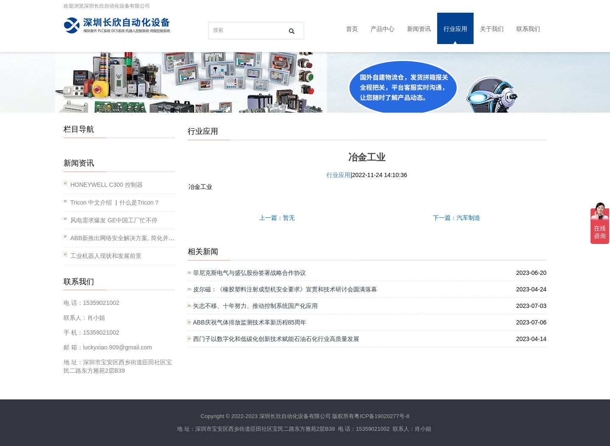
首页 (352, 28)
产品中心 (382, 28)
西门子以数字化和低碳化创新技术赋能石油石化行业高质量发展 (276, 338)
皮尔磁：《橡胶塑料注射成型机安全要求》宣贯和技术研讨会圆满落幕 (285, 289)
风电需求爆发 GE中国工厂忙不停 (114, 220)
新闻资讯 (419, 28)
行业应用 (455, 28)
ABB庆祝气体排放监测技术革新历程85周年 (250, 322)
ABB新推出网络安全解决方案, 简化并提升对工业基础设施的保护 (155, 238)
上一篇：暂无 (277, 217)
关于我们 (492, 28)
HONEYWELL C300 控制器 (106, 184)
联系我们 (528, 28)
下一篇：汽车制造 (456, 217)
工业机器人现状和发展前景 (105, 255)
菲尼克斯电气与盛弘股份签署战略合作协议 (249, 272)
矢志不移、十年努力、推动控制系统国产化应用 (255, 305)
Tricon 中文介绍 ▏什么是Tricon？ (115, 202)
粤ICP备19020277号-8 (381, 416)
